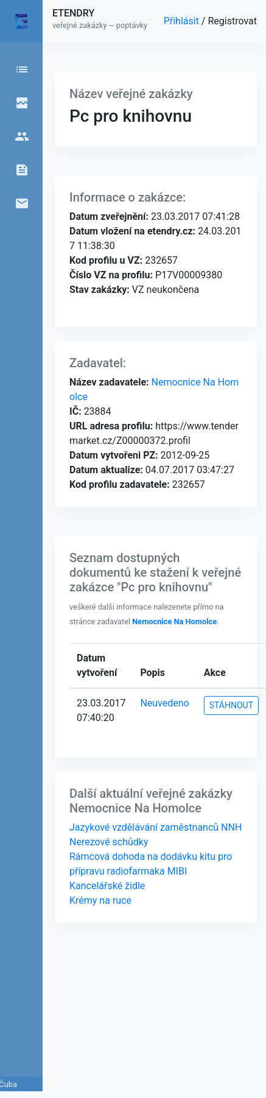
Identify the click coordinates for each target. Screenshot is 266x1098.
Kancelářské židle (107, 886)
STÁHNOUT (231, 705)
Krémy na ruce (100, 900)
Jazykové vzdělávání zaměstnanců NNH (155, 827)
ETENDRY (73, 13)
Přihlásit (182, 21)
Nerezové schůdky (109, 842)
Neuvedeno (164, 703)
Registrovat (232, 21)
